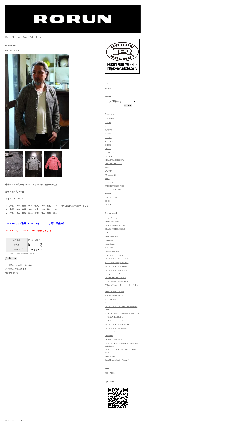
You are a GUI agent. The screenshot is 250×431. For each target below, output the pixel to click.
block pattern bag (111, 236)
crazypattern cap (111, 218)
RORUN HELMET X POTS (116, 321)
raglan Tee (109, 240)
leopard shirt (109, 244)
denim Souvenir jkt (112, 303)
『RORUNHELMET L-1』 (115, 317)
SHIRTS (17, 50)
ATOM (112, 373)
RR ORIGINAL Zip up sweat (116, 328)
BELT (107, 178)
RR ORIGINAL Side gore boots (117, 266)
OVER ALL (109, 152)
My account (16, 37)
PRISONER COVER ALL (115, 255)
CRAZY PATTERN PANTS (115, 225)
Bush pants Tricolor (113, 274)
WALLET (108, 171)
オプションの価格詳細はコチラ (20, 253)
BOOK (107, 201)
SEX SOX (109, 233)
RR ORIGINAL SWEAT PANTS (117, 324)
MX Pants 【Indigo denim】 (116, 263)
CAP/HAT (109, 156)
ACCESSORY (110, 175)
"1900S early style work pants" (117, 281)
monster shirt (110, 356)
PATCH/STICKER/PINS (114, 186)
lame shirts (109, 336)
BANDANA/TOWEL (113, 190)
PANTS (108, 149)
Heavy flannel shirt (112, 251)
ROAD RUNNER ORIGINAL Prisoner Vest (122, 313)
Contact (25, 37)
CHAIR (108, 205)
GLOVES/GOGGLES (113, 163)
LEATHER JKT (111, 197)
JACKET (108, 130)
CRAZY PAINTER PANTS (115, 278)
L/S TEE (108, 137)
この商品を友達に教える (15, 269)
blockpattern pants (112, 221)
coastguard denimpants (113, 339)
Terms (38, 37)
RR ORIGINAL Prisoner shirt (116, 259)
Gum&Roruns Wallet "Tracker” (117, 360)
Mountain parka (111, 299)
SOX (107, 126)
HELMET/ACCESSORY (114, 160)
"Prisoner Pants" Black (114, 292)
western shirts (110, 332)
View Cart (109, 88)
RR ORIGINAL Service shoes (116, 270)
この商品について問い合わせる (18, 265)
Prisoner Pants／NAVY (114, 295)
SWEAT (108, 134)
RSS (106, 373)
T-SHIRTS (109, 141)
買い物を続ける (12, 273)
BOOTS (108, 122)
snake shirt (109, 248)
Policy (32, 37)
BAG (107, 167)
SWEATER (109, 119)
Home (8, 37)
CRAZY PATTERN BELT (115, 229)
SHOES (108, 193)
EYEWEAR (109, 182)
